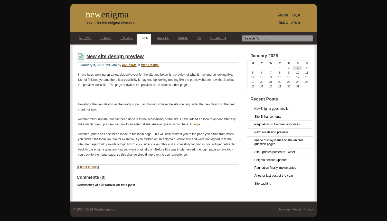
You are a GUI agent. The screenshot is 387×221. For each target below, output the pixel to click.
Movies (162, 38)
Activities (284, 209)
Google (195, 124)
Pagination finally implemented (275, 167)
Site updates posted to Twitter (274, 152)
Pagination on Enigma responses (277, 124)
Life (143, 38)
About (297, 209)
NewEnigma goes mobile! (272, 108)
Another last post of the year (273, 175)
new (107, 14)
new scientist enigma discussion (112, 23)
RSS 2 (283, 23)
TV (197, 38)
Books (104, 38)
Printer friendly (88, 167)
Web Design (150, 65)
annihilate (129, 65)
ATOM (295, 23)
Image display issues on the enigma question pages (279, 142)
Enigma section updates (271, 160)
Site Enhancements (267, 116)
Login (296, 15)
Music (181, 38)
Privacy (309, 209)
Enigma (125, 38)
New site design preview (115, 56)
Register (216, 38)
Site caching (262, 183)
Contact (283, 15)
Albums (84, 38)
